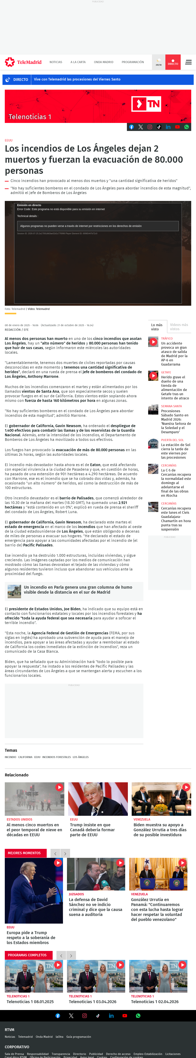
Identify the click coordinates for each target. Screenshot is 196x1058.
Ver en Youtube (125, 1016)
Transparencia (61, 1054)
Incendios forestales (56, 757)
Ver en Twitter (71, 1016)
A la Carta (78, 62)
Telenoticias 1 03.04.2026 (96, 976)
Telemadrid (25, 1036)
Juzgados (76, 894)
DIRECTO (20, 80)
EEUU (8, 140)
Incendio (10, 757)
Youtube (177, 127)
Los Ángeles (81, 757)
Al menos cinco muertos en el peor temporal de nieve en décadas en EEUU (34, 799)
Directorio (79, 1054)
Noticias (56, 62)
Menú (188, 62)
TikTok (159, 127)
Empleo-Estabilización (148, 1054)
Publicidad (96, 1054)
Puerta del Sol (172, 440)
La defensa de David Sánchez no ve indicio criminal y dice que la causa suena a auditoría (96, 874)
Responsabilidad (38, 1054)
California (25, 757)
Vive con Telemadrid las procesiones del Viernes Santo (77, 79)
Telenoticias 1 (18, 996)
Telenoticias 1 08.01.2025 (34, 976)
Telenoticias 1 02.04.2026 (158, 976)
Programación (133, 62)
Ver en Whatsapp (138, 1016)
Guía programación (78, 1036)
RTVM (9, 1030)
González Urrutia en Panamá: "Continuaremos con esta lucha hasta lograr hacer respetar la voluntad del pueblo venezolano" (158, 874)
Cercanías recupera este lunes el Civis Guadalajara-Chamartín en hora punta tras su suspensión (153, 507)
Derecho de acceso (118, 1054)
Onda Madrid (103, 62)
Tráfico (167, 338)
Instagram (149, 127)
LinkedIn (168, 127)
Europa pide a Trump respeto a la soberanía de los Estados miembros (34, 891)
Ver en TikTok (98, 1016)
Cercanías (168, 465)
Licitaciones (172, 1054)
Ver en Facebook (58, 1016)
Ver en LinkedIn (111, 1016)
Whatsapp (186, 127)
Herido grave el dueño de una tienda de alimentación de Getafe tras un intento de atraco (153, 376)
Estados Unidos (19, 819)
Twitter (140, 127)
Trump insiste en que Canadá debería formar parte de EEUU (98, 799)
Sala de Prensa (14, 1054)
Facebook (131, 127)
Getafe (166, 372)
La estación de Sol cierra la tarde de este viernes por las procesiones (153, 443)
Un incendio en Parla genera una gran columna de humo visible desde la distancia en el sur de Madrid (14, 591)
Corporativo (17, 1047)
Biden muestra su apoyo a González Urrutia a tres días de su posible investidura (161, 799)
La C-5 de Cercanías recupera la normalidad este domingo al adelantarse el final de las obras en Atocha (153, 469)
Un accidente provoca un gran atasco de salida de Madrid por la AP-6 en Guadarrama (153, 342)
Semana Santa (171, 406)
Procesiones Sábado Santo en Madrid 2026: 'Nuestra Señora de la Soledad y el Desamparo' (153, 409)
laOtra (59, 1036)
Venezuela (142, 819)
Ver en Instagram (84, 1016)
